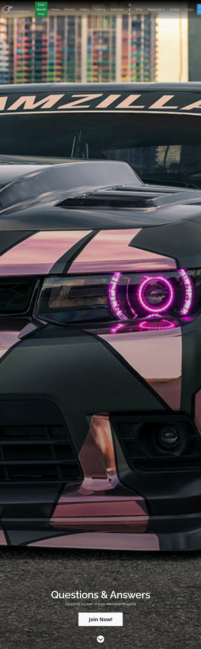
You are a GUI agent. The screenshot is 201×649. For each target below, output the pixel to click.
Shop (139, 9)
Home (55, 9)
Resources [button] (155, 9)
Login (189, 9)
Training (100, 9)
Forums (69, 9)
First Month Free (41, 9)
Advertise (117, 9)
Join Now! (100, 619)
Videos (84, 9)
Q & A (130, 9)
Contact (175, 9)
